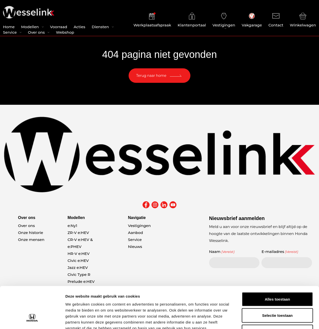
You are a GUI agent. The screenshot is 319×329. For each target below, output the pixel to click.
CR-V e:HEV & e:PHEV (80, 243)
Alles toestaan (277, 263)
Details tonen (269, 319)
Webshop (65, 32)
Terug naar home (151, 75)
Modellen (30, 27)
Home (9, 27)
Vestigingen (223, 19)
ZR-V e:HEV (78, 232)
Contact (275, 19)
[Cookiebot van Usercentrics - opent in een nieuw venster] (32, 319)
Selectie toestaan (277, 280)
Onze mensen (31, 239)
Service (10, 32)
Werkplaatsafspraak (152, 19)
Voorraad (58, 27)
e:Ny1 (72, 225)
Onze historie (30, 232)
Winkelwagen (303, 19)
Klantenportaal (192, 19)
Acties (79, 27)
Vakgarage (252, 19)
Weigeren (277, 296)
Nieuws (135, 246)
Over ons (36, 32)
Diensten (100, 27)
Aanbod (135, 232)
